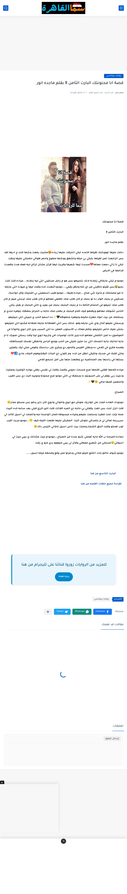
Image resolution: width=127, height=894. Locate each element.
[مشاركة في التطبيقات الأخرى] (48, 612)
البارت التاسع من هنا (103, 473)
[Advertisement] (63, 43)
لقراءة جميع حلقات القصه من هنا (102, 484)
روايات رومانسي (113, 76)
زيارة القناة (63, 577)
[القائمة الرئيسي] (121, 8)
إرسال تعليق (112, 738)
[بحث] (5, 8)
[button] (102, 612)
